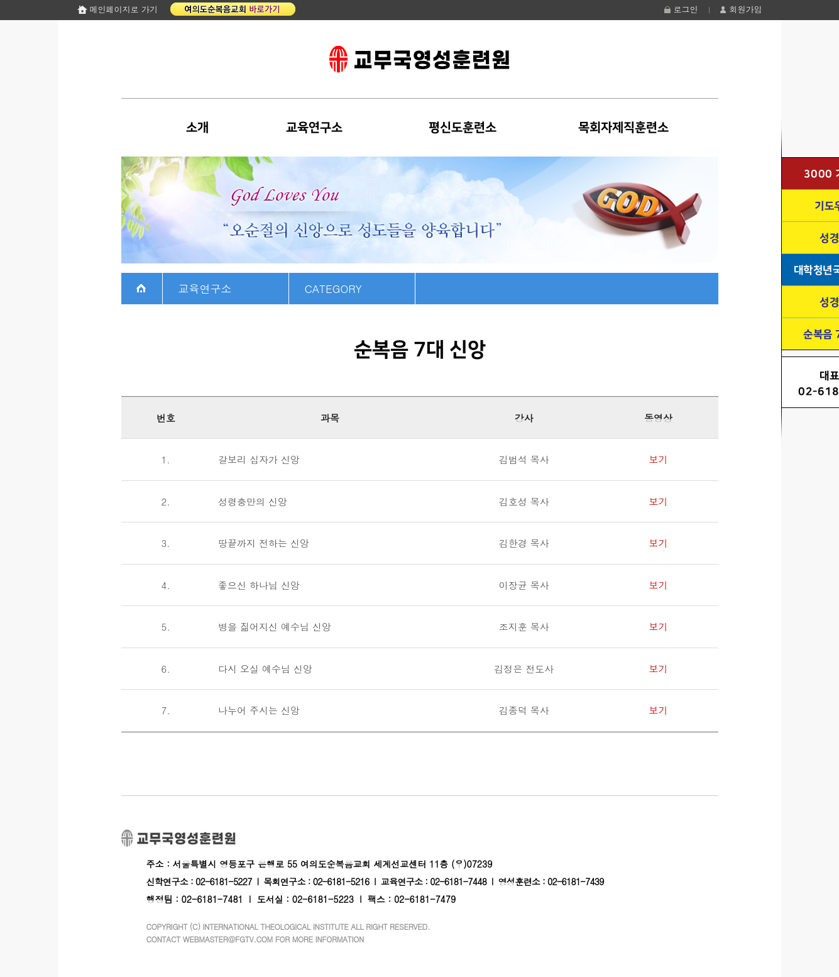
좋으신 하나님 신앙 (259, 585)
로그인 (686, 9)
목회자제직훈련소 (623, 128)
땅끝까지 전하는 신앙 (263, 542)
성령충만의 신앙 (252, 501)
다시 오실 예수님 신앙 (265, 668)
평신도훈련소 (462, 128)
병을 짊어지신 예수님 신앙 (274, 626)
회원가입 (746, 9)
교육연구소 (314, 128)
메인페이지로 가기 (124, 9)
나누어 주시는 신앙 (259, 710)
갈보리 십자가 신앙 (259, 459)
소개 (197, 128)
